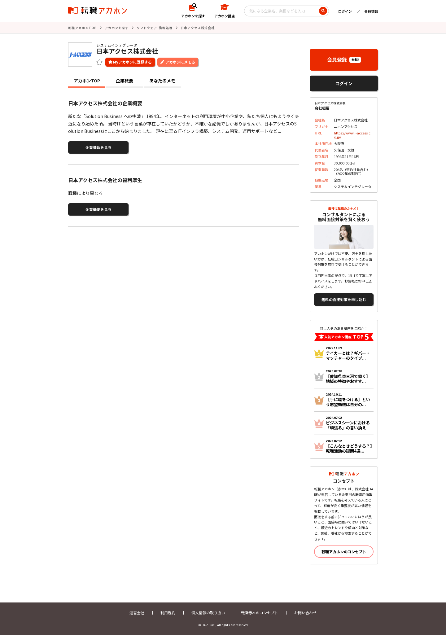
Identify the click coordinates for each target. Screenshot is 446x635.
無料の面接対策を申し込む (343, 299)
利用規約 (167, 612)
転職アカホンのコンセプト (343, 551)
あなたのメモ (162, 80)
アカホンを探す (117, 27)
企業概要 (124, 80)
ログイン (345, 11)
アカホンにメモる (180, 61)
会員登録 (371, 11)
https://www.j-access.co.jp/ (352, 134)
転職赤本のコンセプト (259, 612)
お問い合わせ (305, 612)
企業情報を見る (98, 147)
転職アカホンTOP (82, 27)
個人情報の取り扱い (208, 612)
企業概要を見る (98, 209)
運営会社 (136, 612)
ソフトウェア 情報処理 (155, 27)
